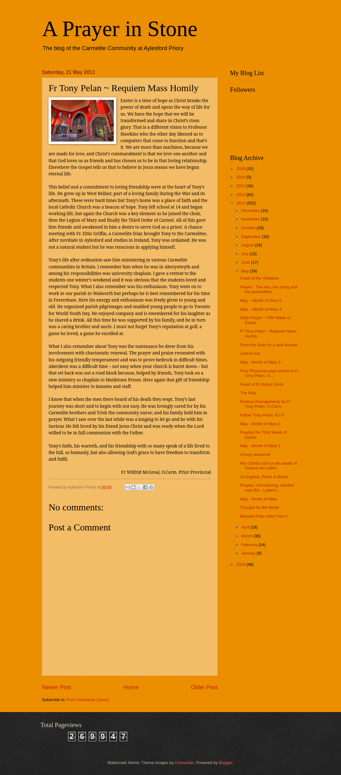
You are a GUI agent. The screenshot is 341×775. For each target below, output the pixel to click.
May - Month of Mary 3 (260, 362)
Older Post (204, 687)
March (247, 536)
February (249, 544)
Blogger (226, 762)
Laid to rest (250, 353)
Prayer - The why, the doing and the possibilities (268, 289)
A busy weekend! (255, 454)
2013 (241, 185)
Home (131, 687)
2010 (241, 564)
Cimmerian (184, 762)
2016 (241, 168)
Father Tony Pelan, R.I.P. (262, 415)
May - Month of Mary (258, 499)
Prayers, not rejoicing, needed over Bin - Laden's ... (267, 487)
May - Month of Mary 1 (260, 445)
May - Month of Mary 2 (260, 423)
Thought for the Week (259, 507)
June (246, 262)
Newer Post (56, 687)
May (245, 271)
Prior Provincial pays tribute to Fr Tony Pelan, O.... (269, 373)
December (251, 210)
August (248, 245)
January (248, 553)
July (245, 253)
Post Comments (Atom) (88, 699)
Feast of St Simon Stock (261, 384)
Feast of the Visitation (259, 278)
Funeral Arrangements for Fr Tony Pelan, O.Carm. (265, 404)
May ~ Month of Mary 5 (260, 300)
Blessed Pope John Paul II (263, 516)
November (251, 219)
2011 (241, 203)
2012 (241, 194)
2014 (241, 177)
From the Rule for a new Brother (269, 345)
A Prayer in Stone (119, 29)
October (248, 227)
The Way (248, 392)
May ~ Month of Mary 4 (260, 309)
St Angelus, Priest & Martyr (264, 476)
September (251, 236)
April (245, 527)
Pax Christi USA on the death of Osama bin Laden (268, 465)
